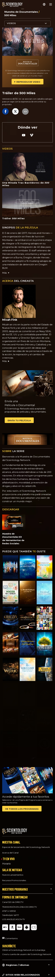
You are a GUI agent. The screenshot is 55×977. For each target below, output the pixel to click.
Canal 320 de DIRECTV (12, 899)
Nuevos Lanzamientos (12, 872)
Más (6, 361)
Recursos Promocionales (14, 877)
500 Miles (10, 15)
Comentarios (11, 935)
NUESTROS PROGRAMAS (15, 886)
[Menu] (50, 4)
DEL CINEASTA (18, 280)
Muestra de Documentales (21, 11)
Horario (6, 861)
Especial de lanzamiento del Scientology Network (26, 844)
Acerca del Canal (10, 850)
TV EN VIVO (9, 856)
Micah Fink (9, 319)
